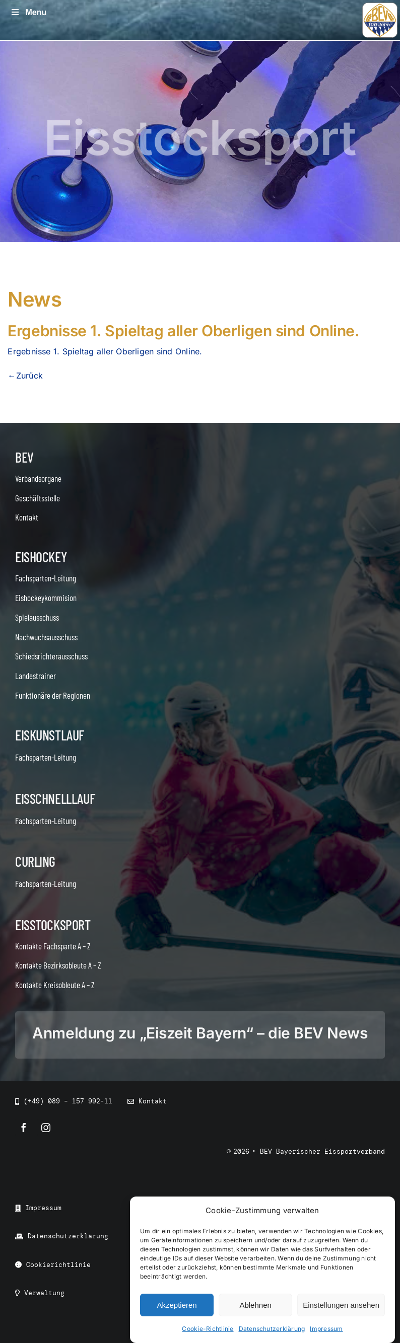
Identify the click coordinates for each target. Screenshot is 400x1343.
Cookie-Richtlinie (207, 1328)
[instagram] (45, 1127)
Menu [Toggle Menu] (28, 12)
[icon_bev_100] (379, 7)
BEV (24, 457)
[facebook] (23, 1127)
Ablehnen (255, 1305)
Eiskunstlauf (49, 734)
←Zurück (25, 375)
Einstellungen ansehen (341, 1305)
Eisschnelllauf (55, 798)
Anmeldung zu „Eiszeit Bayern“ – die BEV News (199, 1033)
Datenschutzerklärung (272, 1328)
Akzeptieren (176, 1305)
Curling (35, 861)
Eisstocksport (53, 924)
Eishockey (40, 556)
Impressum (326, 1328)
